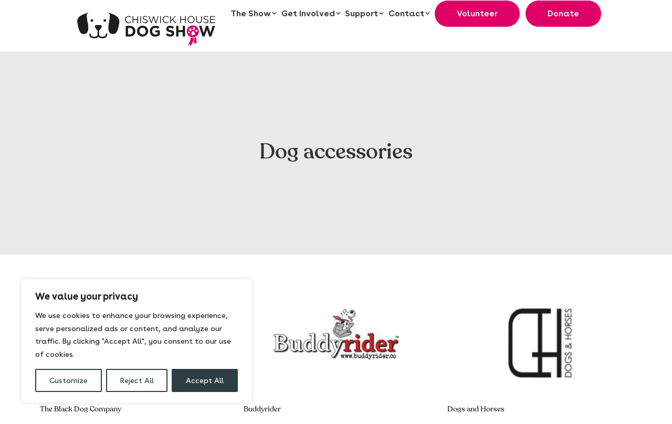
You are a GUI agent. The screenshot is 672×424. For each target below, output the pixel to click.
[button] (336, 338)
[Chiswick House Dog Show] (147, 26)
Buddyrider (262, 403)
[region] (136, 341)
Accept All (205, 380)
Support (364, 13)
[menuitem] (254, 13)
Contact (409, 13)
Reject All (137, 380)
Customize (68, 380)
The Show (253, 13)
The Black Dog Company (80, 403)
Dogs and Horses (476, 403)
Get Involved (311, 13)
